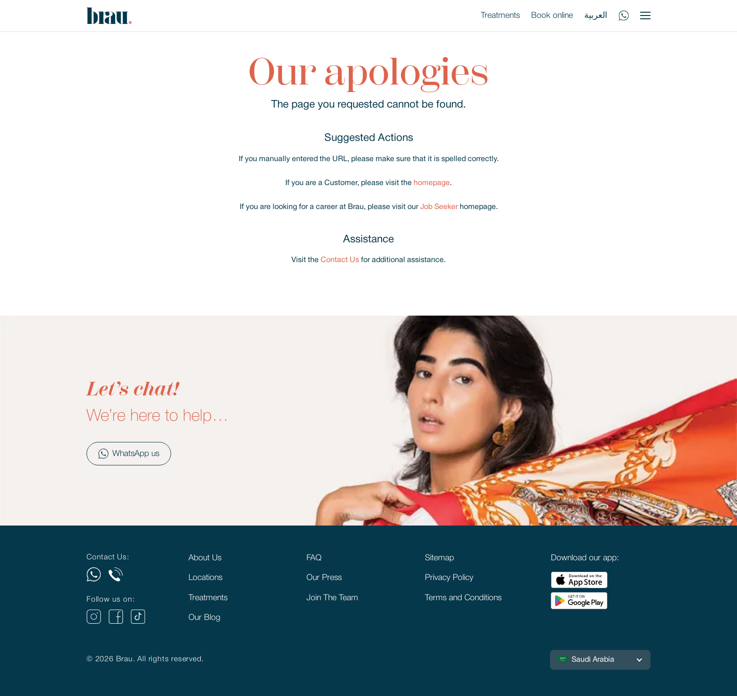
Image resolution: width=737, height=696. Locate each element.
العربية (595, 15)
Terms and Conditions (463, 598)
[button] (600, 660)
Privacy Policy (449, 577)
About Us (204, 558)
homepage (432, 183)
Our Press (324, 577)
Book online (552, 15)
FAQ (313, 558)
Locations (205, 577)
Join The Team (332, 598)
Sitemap (439, 558)
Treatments (500, 15)
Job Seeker (439, 207)
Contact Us (340, 260)
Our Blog (204, 617)
